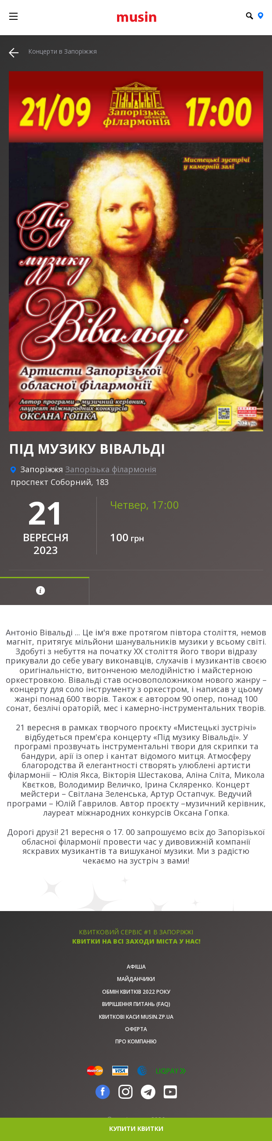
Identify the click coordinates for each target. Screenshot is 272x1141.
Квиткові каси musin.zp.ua (136, 1017)
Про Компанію (136, 1041)
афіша (136, 966)
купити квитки (136, 1128)
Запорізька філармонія (110, 469)
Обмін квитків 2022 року (136, 991)
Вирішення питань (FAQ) (136, 1004)
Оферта (136, 1029)
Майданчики (136, 979)
